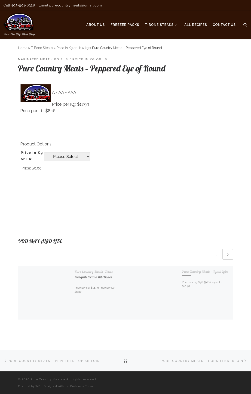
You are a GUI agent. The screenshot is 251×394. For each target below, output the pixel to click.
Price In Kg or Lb (69, 48)
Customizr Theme (82, 386)
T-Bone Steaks (42, 48)
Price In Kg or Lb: (32, 156)
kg (87, 48)
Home (22, 48)
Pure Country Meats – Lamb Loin (205, 271)
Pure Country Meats (46, 379)
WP (38, 386)
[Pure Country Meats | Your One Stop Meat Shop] (18, 21)
